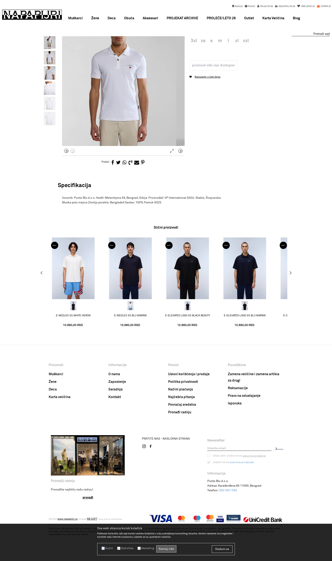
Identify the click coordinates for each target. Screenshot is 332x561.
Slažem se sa (233, 498)
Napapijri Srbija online (62, 46)
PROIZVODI (84, 46)
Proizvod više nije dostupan (212, 101)
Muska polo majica (136, 46)
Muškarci (56, 410)
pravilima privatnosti (241, 498)
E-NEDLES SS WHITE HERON (80, 351)
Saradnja (115, 425)
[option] (166, 40)
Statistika (126, 548)
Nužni (108, 548)
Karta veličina (60, 433)
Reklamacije (238, 424)
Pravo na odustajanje (244, 431)
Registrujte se (286, 6)
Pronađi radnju (179, 448)
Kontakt (114, 433)
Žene (53, 417)
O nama (114, 410)
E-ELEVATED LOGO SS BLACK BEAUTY (194, 351)
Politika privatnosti (183, 417)
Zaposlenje (117, 417)
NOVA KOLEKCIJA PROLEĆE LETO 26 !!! (165, 40)
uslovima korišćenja (252, 491)
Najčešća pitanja (181, 433)
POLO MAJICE (113, 46)
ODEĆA (98, 46)
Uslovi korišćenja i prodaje (189, 410)
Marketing (146, 548)
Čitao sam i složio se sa (238, 491)
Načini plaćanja (180, 425)
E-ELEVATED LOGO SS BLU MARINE (252, 351)
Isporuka (235, 439)
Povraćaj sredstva (182, 440)
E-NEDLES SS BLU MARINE (137, 351)
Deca (53, 425)
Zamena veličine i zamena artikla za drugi (253, 413)
